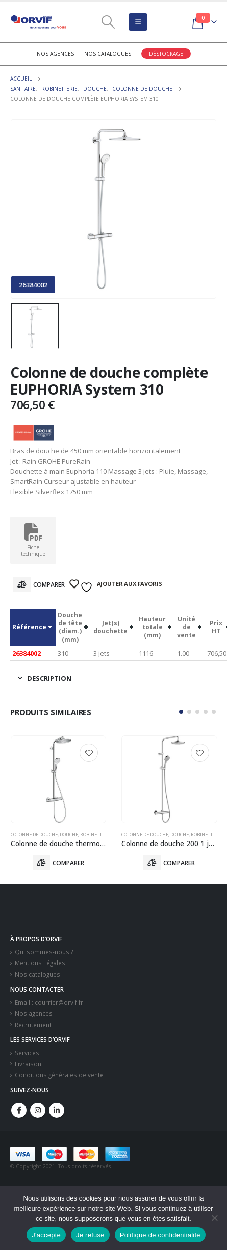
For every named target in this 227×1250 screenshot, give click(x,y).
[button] (181, 712)
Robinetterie (96, 834)
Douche (69, 834)
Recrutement (33, 1025)
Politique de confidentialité (160, 1235)
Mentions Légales (40, 963)
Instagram (37, 1110)
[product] (58, 779)
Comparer (49, 584)
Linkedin (56, 1110)
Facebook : (19, 1110)
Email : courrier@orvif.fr (49, 1002)
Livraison (28, 1064)
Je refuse (90, 1235)
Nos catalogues (107, 53)
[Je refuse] (214, 1218)
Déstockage (166, 53)
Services (27, 1053)
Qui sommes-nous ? (44, 952)
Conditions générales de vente (59, 1074)
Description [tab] (49, 678)
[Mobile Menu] (138, 22)
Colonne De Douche (34, 834)
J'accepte (46, 1235)
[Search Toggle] (108, 22)
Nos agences (55, 53)
